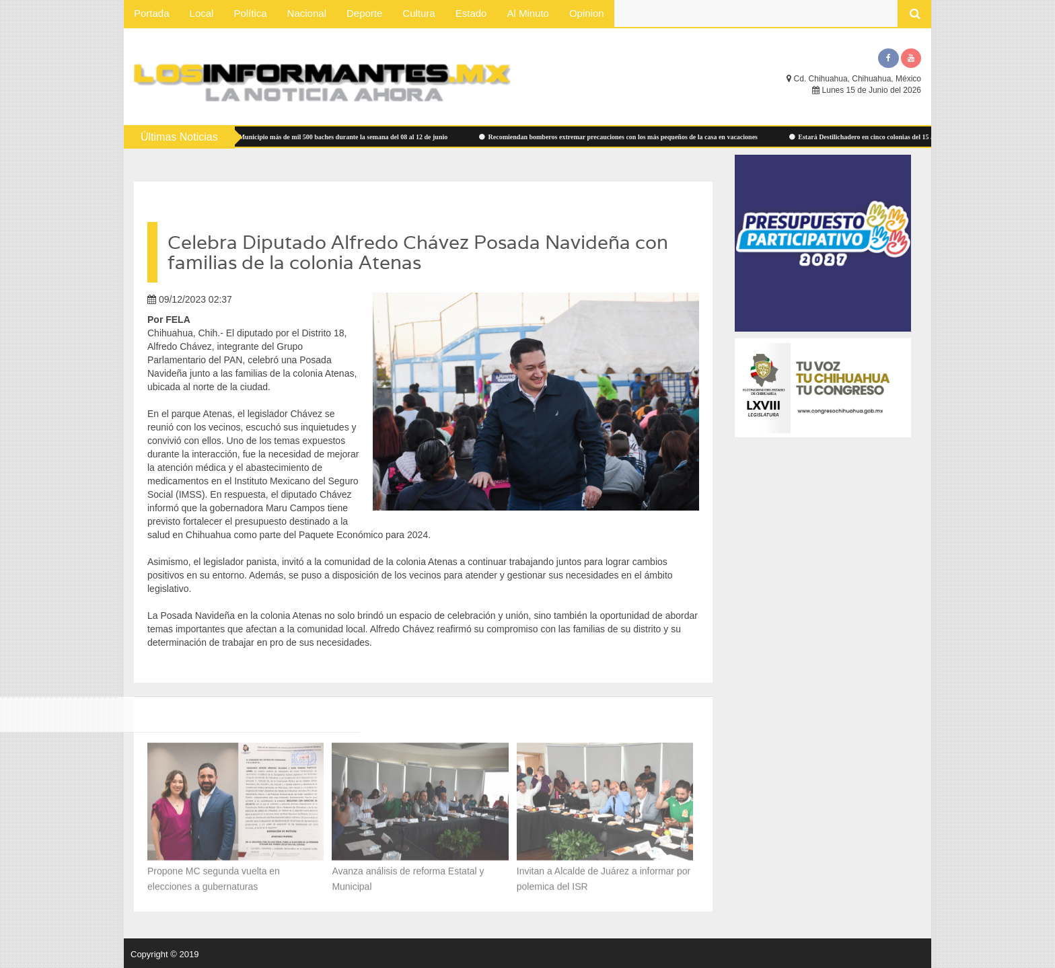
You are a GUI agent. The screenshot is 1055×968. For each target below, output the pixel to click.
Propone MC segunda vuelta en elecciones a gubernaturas (213, 872)
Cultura (418, 13)
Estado (471, 13)
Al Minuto (528, 13)
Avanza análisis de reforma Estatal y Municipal (408, 872)
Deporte (364, 13)
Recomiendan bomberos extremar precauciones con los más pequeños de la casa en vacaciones (629, 137)
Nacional (306, 13)
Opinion (586, 13)
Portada (152, 13)
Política (249, 13)
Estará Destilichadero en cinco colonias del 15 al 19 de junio (889, 137)
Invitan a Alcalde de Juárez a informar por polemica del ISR (603, 872)
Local (202, 13)
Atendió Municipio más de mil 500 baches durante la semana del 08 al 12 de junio (337, 137)
